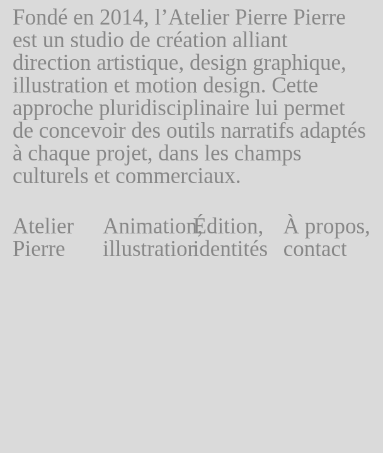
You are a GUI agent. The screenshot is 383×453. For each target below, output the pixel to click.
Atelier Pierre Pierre (43, 249)
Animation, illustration (146, 237)
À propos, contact (326, 237)
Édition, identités (230, 237)
